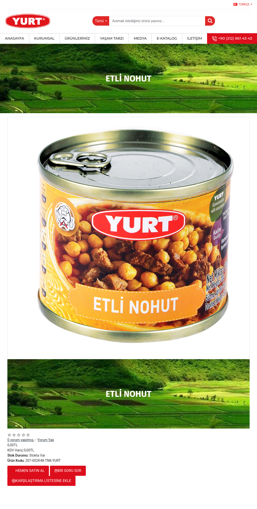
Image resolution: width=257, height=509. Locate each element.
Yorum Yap (45, 440)
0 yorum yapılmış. (20, 440)
